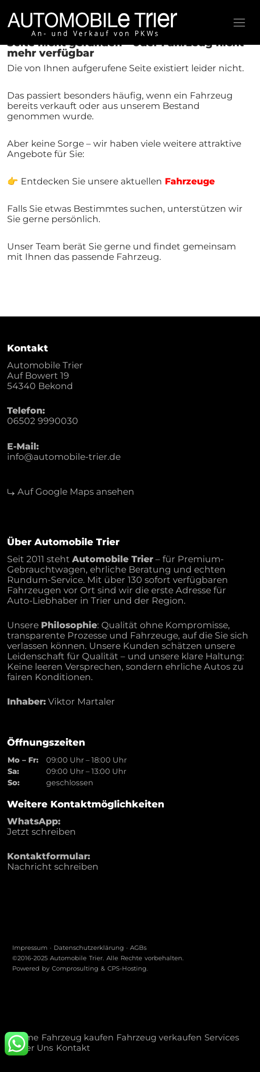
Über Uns (33, 1048)
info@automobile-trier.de (64, 456)
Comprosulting (75, 968)
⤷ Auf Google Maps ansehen (70, 491)
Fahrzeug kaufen (77, 1037)
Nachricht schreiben (52, 866)
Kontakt (73, 1048)
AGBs (138, 947)
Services (221, 1037)
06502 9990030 (42, 421)
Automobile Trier (76, 958)
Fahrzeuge (190, 181)
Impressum (30, 947)
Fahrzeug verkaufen (159, 1037)
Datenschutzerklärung (89, 947)
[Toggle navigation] (239, 22)
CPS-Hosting (126, 968)
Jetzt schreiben (41, 831)
